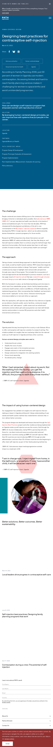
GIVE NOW (5, 13)
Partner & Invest (7, 721)
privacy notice (9, 739)
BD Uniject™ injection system (25, 228)
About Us (5, 716)
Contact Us (5, 725)
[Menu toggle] (50, 16)
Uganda (33, 67)
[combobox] (26, 698)
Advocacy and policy (11, 61)
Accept (7, 743)
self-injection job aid (19, 277)
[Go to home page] (5, 18)
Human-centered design (32, 61)
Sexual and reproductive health (14, 67)
